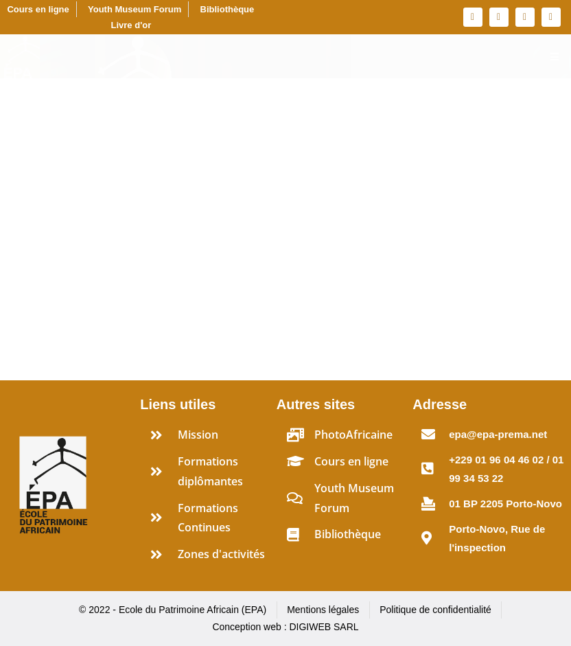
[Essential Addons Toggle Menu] (554, 57)
